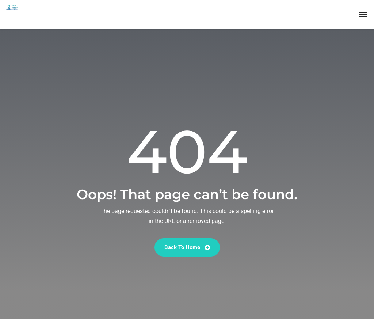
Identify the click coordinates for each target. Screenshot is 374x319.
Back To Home (187, 247)
